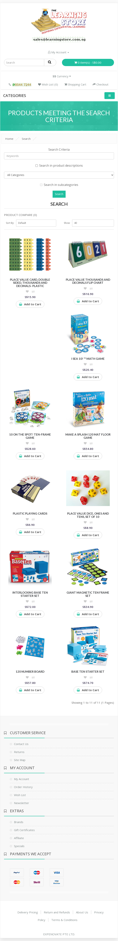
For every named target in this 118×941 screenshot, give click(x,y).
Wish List (20, 795)
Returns (19, 752)
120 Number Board (30, 671)
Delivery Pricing (27, 912)
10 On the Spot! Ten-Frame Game (30, 436)
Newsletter (21, 803)
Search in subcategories (59, 185)
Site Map (19, 760)
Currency (62, 76)
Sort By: (10, 223)
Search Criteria (59, 149)
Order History (23, 787)
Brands (18, 822)
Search (26, 139)
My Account (58, 52)
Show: (67, 223)
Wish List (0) (48, 84)
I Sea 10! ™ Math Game (88, 358)
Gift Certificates (24, 830)
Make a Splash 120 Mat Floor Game (88, 436)
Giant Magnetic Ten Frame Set (88, 594)
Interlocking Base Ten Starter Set (30, 594)
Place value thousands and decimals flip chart (88, 281)
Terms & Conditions (64, 920)
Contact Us (21, 744)
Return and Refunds (57, 912)
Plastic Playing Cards (30, 513)
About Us (82, 912)
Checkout (100, 84)
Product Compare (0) (20, 215)
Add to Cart (30, 304)
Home (9, 139)
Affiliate (19, 838)
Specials (19, 846)
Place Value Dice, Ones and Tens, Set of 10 (88, 515)
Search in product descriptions (59, 165)
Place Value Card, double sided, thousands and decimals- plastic (30, 283)
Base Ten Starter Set (87, 671)
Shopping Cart (75, 84)
